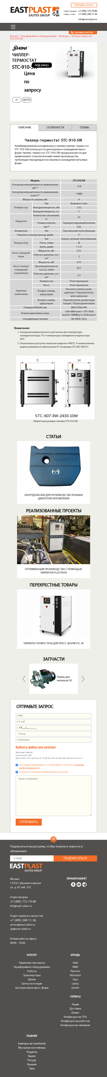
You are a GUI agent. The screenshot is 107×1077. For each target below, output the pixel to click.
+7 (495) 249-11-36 (87, 14)
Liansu (75, 983)
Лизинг (75, 1013)
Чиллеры (64, 36)
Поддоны (31, 1052)
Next (83, 678)
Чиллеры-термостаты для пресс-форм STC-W (53, 643)
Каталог (14, 36)
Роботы (32, 971)
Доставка (75, 1008)
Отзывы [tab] (84, 127)
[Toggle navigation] (13, 27)
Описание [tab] (24, 127)
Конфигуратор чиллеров (75, 1025)
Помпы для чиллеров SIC (64, 679)
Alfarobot (75, 975)
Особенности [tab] (55, 127)
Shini (75, 963)
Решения (31, 1036)
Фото (26, 100)
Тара (32, 1068)
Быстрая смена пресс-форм (31, 988)
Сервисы (75, 997)
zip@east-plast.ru (20, 929)
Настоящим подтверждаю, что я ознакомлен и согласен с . (51, 766)
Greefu (75, 988)
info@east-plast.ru (87, 19)
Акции (75, 1004)
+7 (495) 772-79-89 (87, 11)
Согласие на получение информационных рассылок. (43, 772)
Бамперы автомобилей (32, 1043)
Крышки (32, 1064)
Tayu (75, 979)
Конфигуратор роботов (75, 1021)
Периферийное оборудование (39, 36)
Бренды (75, 955)
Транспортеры (32, 975)
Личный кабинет (77, 879)
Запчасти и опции (32, 983)
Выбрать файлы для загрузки (36, 747)
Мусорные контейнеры (32, 1048)
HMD (75, 967)
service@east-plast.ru (22, 924)
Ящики (31, 1056)
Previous (24, 678)
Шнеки (32, 979)
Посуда (31, 1060)
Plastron (75, 971)
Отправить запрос (84, 5)
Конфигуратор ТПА (75, 1017)
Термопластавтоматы (32, 963)
